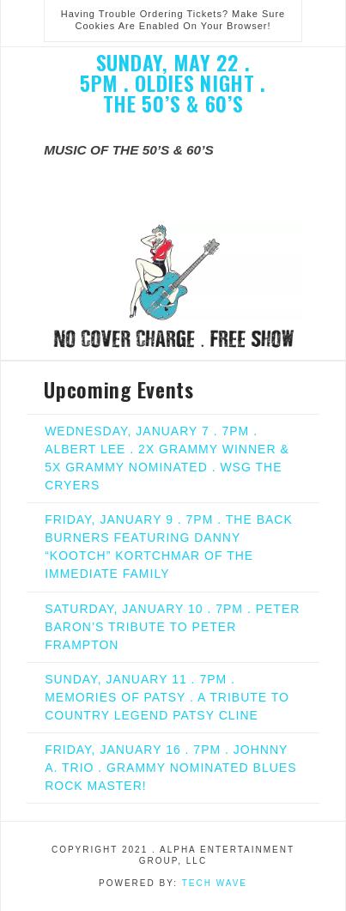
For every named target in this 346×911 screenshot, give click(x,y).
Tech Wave (214, 883)
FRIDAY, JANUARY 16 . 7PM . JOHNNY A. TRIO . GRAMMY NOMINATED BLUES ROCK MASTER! (170, 768)
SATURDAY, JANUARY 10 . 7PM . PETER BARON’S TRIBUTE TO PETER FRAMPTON (172, 627)
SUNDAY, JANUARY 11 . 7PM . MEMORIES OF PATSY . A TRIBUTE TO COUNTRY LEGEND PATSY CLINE (167, 697)
